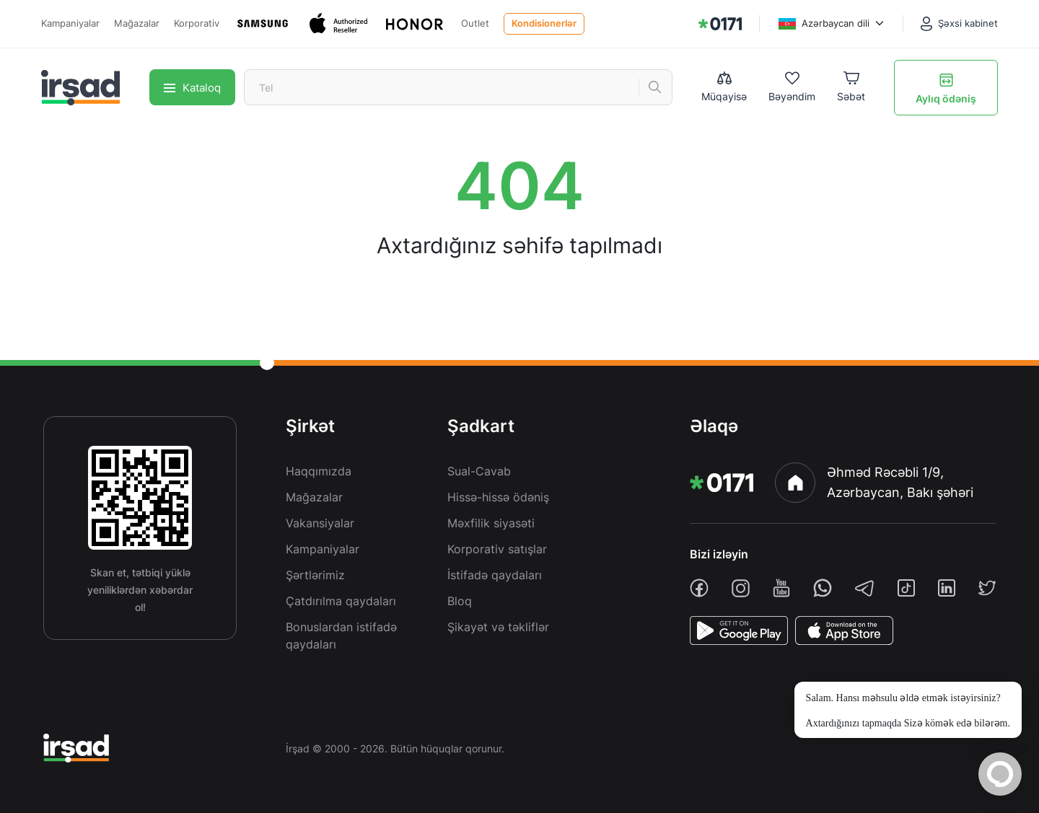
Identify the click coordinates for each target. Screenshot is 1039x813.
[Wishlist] (791, 87)
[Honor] (416, 24)
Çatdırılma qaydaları (341, 601)
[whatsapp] (822, 588)
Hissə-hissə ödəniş (498, 497)
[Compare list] (724, 87)
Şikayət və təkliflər (498, 627)
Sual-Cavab (479, 471)
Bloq (459, 601)
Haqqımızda (318, 471)
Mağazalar (136, 23)
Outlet (475, 23)
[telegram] (864, 588)
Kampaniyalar (70, 23)
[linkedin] (946, 588)
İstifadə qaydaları (494, 575)
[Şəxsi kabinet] (959, 24)
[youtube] (781, 588)
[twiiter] (987, 588)
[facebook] (699, 588)
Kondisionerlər (544, 23)
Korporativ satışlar (497, 549)
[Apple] (340, 23)
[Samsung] (264, 23)
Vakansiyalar (320, 523)
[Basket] (851, 87)
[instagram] (741, 588)
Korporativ (196, 23)
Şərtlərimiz (315, 575)
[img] (720, 23)
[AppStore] (844, 630)
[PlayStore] (739, 630)
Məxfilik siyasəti (491, 523)
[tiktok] (906, 588)
